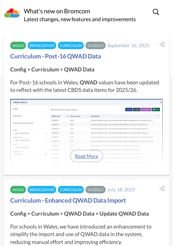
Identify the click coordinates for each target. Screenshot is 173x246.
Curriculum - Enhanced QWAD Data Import (68, 200)
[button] (156, 11)
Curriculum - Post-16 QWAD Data (55, 56)
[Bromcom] (11, 13)
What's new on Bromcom (57, 11)
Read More (86, 156)
